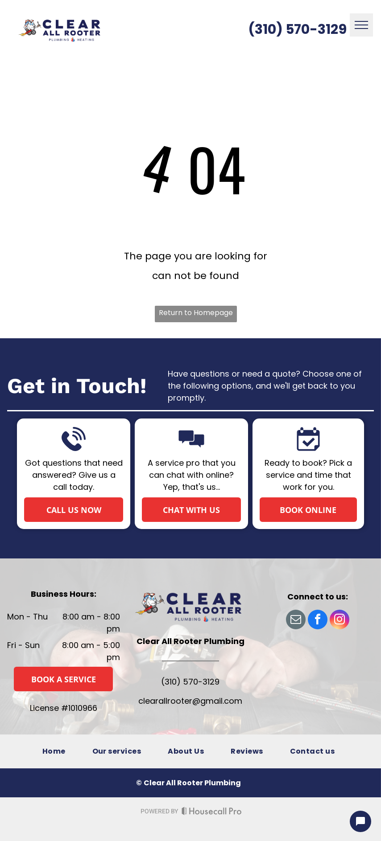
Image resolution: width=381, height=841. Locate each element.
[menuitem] (54, 751)
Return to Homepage (196, 313)
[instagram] (339, 621)
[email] (296, 621)
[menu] (361, 25)
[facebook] (317, 621)
